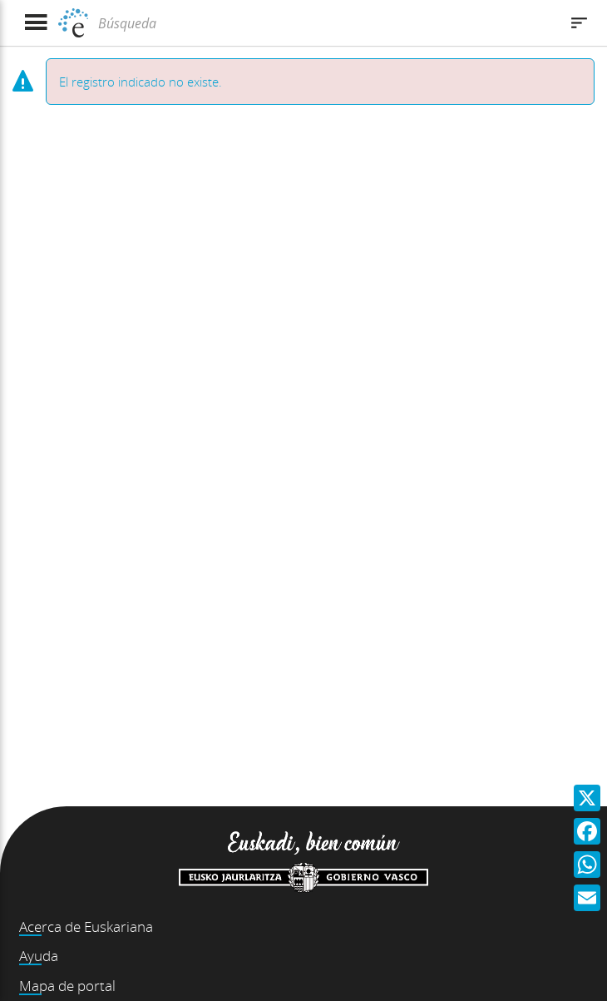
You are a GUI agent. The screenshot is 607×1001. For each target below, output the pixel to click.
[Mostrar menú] (35, 23)
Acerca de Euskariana (86, 926)
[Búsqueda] (326, 23)
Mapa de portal (67, 985)
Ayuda (38, 955)
